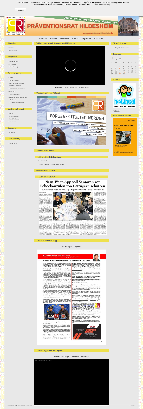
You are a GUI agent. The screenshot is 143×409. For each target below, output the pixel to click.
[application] (71, 382)
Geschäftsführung (14, 119)
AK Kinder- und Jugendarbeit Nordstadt (18, 98)
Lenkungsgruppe (14, 116)
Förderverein (12, 122)
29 (120, 74)
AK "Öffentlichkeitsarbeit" (23, 405)
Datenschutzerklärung (101, 5)
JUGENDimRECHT (15, 86)
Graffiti (11, 77)
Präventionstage (13, 67)
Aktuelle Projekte (14, 61)
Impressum (86, 38)
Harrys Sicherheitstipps (122, 48)
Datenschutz (99, 38)
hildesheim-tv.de (84, 87)
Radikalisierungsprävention (17, 88)
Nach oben (132, 405)
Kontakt (75, 38)
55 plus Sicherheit (14, 94)
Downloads (65, 38)
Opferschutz (12, 91)
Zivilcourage (12, 64)
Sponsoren (12, 132)
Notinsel (116, 111)
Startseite (43, 38)
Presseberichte (13, 50)
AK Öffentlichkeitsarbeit (16, 102)
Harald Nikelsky (69, 87)
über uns (53, 38)
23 (124, 72)
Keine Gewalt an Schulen (16, 83)
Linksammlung (13, 143)
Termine (11, 48)
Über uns (11, 113)
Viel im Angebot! (14, 80)
